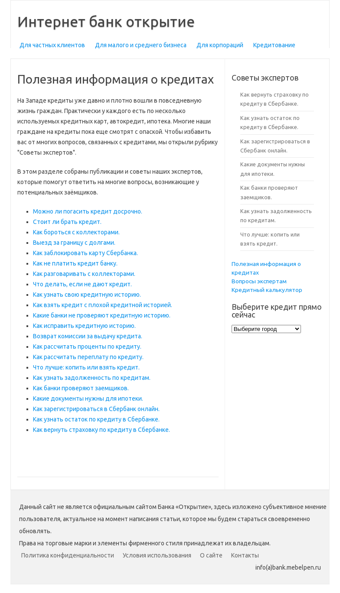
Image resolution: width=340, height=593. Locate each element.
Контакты (245, 555)
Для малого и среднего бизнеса (140, 45)
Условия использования (157, 555)
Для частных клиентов (52, 45)
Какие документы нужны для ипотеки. (88, 398)
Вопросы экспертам (259, 281)
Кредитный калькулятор (267, 289)
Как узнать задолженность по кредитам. (91, 377)
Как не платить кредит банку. (75, 263)
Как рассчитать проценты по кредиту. (87, 346)
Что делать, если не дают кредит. (82, 284)
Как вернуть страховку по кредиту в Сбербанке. (101, 429)
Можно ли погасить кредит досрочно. (87, 211)
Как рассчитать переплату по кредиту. (88, 356)
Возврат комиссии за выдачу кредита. (87, 336)
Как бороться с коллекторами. (76, 232)
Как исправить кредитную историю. (84, 325)
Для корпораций (219, 45)
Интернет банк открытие (106, 21)
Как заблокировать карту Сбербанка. (85, 253)
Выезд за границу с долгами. (74, 242)
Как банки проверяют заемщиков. (81, 388)
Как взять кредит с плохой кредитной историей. (102, 304)
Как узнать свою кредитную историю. (87, 294)
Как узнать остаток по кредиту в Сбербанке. (96, 419)
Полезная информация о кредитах (266, 268)
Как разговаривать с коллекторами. (84, 273)
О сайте (211, 555)
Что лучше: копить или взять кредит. (86, 367)
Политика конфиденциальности (67, 555)
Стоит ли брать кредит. (67, 221)
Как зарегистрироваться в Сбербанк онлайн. (96, 408)
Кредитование (274, 45)
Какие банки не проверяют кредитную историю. (101, 315)
